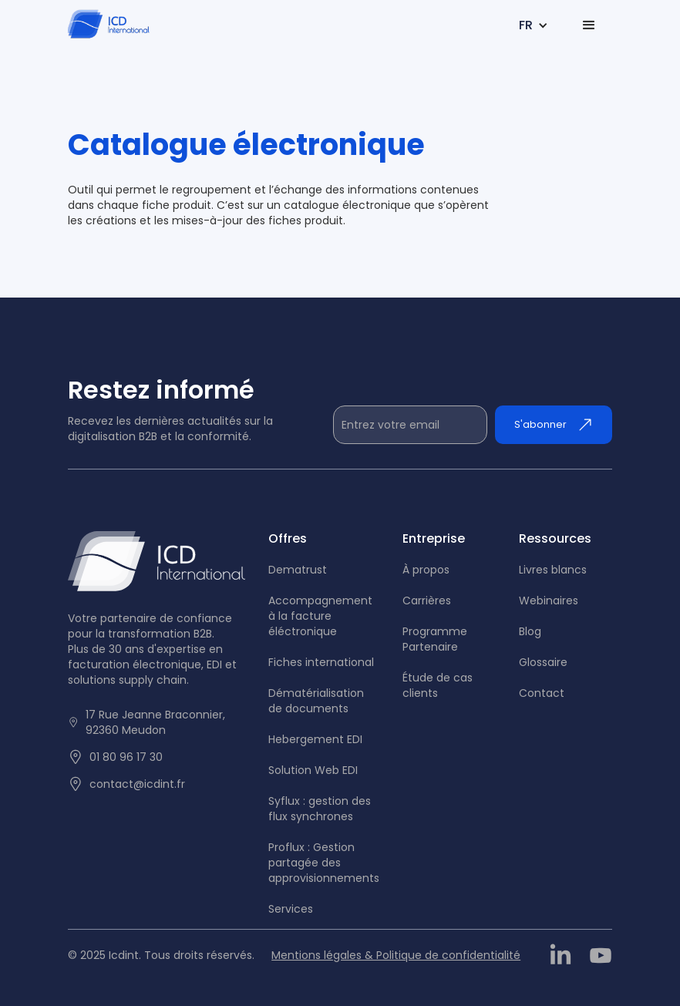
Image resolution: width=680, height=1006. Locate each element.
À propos (425, 569)
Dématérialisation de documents (316, 700)
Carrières (426, 600)
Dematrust (297, 569)
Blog (530, 631)
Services (290, 909)
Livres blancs (553, 569)
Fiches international (321, 662)
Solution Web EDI (313, 770)
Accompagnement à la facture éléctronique (320, 616)
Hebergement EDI (315, 739)
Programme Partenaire (434, 639)
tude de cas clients (437, 685)
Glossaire (543, 662)
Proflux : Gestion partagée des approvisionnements (323, 862)
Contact (541, 693)
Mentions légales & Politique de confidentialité (395, 955)
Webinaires (548, 600)
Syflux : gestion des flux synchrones (319, 808)
